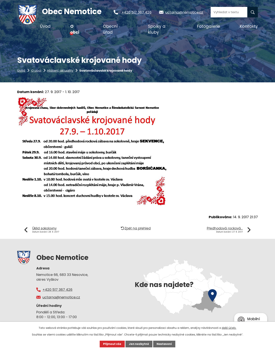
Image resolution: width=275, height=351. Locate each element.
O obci (36, 70)
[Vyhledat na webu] (229, 12)
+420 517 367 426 (136, 12)
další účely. (229, 328)
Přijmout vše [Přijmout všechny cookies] (112, 344)
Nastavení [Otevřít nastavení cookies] (164, 344)
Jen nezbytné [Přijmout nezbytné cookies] (139, 344)
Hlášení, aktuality (60, 70)
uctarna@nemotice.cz (184, 12)
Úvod (21, 70)
